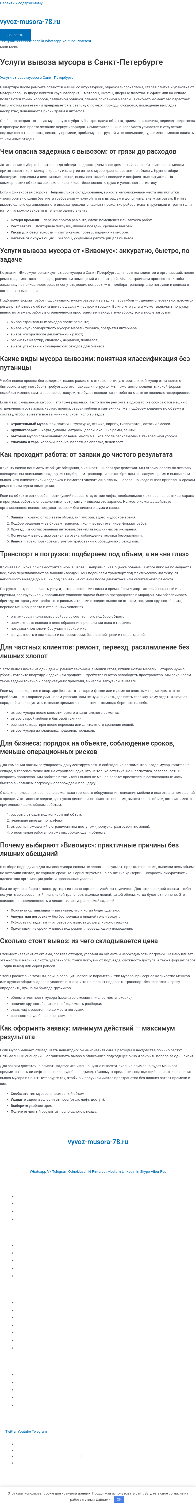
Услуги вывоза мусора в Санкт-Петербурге (36, 77)
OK (119, 1499)
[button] (98, 47)
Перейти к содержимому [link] (21, 3)
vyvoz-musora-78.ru (30, 22)
